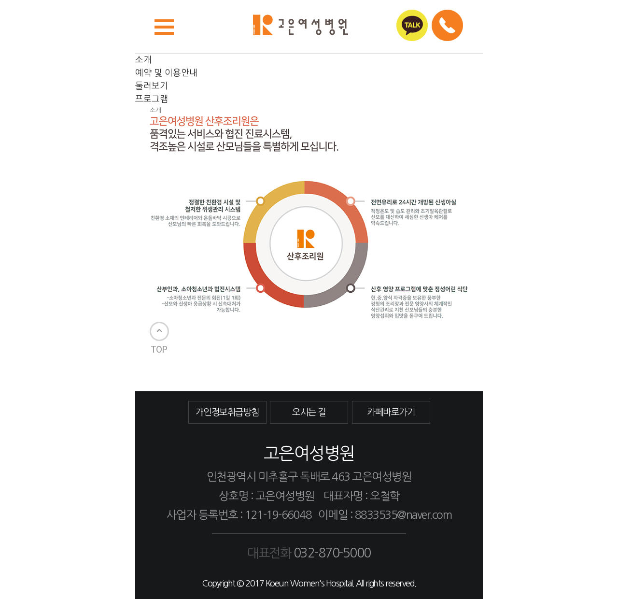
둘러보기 (151, 86)
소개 (143, 60)
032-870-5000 (332, 553)
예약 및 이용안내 (166, 73)
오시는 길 (309, 412)
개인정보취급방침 (227, 412)
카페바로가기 (391, 412)
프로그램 (151, 99)
